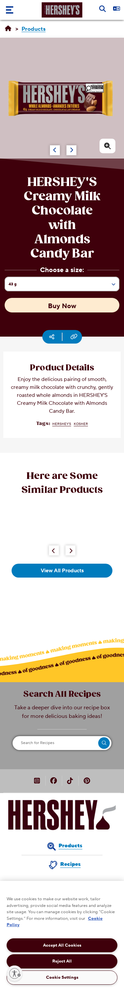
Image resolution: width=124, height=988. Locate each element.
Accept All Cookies (62, 945)
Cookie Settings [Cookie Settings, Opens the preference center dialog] (62, 977)
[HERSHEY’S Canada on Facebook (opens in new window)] (53, 781)
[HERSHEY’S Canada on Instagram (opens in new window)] (37, 781)
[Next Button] (70, 550)
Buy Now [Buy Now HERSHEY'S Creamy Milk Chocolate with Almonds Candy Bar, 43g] (62, 306)
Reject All (62, 961)
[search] (104, 743)
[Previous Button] (54, 550)
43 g (63, 286)
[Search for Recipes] (62, 743)
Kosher (81, 424)
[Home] (8, 28)
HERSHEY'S (61, 424)
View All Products (62, 570)
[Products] (33, 29)
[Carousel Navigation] (56, 147)
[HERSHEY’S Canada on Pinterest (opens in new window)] (87, 781)
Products (70, 845)
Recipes (70, 864)
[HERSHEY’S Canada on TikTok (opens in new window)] (70, 781)
